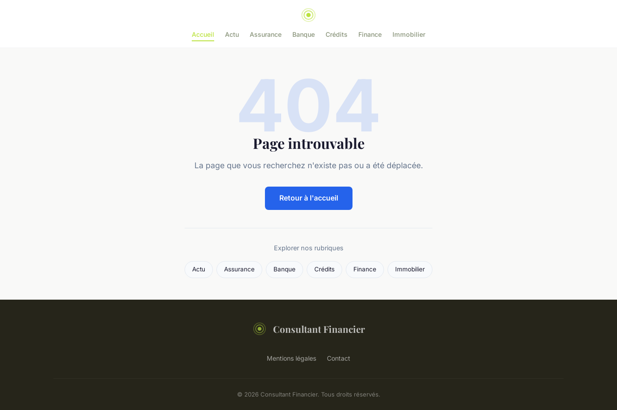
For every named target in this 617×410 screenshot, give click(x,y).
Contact (338, 358)
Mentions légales (291, 358)
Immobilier (408, 34)
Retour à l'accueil (308, 197)
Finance (370, 34)
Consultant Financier (308, 329)
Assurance (266, 34)
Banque (303, 34)
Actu (232, 34)
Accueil (203, 34)
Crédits (337, 34)
